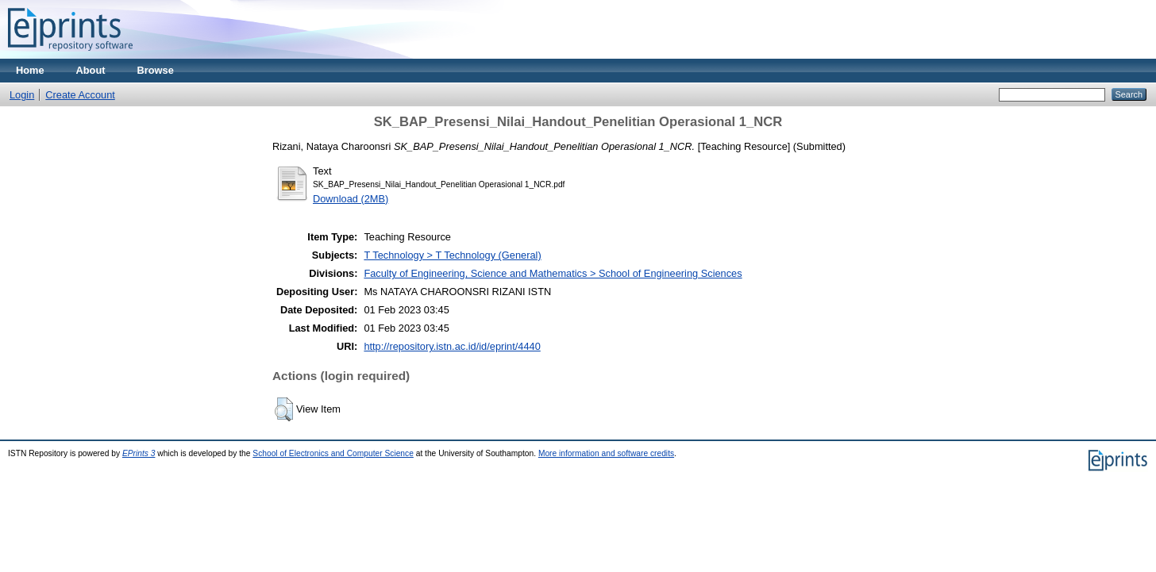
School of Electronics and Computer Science (333, 453)
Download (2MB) (350, 199)
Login (22, 95)
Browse (155, 70)
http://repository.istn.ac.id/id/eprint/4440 (452, 346)
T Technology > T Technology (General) (452, 255)
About (91, 70)
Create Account (80, 95)
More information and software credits (606, 453)
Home (30, 70)
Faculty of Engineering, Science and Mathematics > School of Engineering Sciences (553, 273)
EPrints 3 (139, 453)
